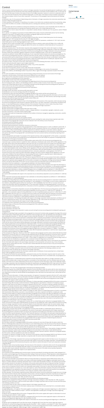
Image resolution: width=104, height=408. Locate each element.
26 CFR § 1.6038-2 (73, 7)
